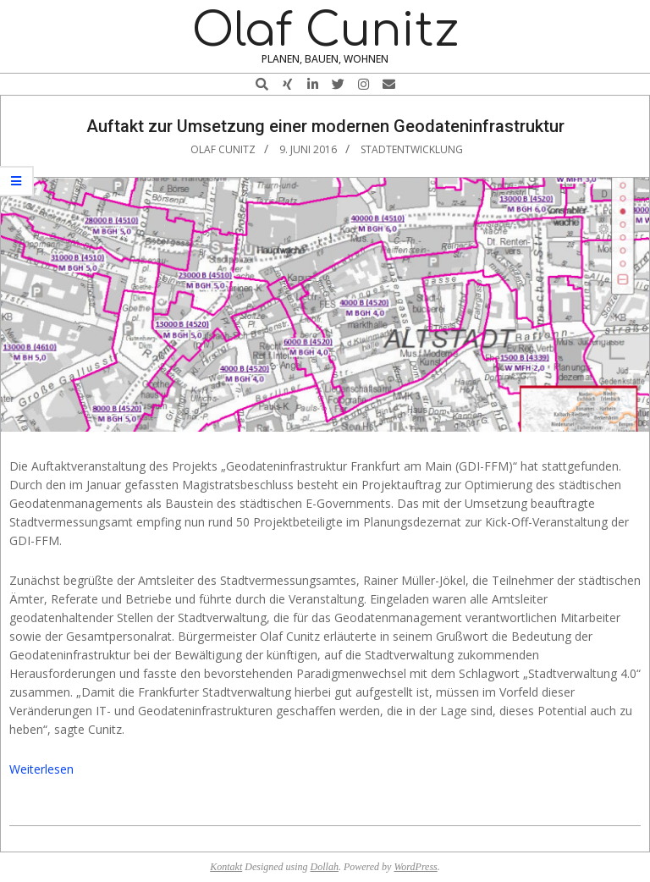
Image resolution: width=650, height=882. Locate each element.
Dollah (325, 867)
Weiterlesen (41, 769)
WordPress (415, 867)
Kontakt (226, 867)
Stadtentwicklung (412, 149)
